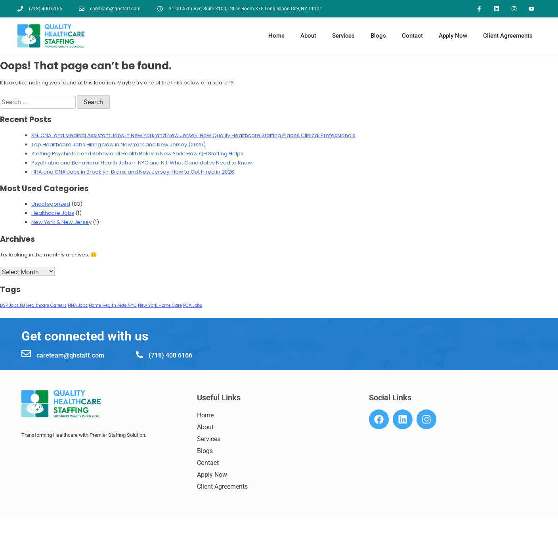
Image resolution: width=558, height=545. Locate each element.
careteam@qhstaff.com (70, 355)
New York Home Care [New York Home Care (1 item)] (160, 306)
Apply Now (453, 36)
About (308, 36)
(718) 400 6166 (170, 355)
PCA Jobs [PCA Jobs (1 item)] (192, 306)
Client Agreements (508, 36)
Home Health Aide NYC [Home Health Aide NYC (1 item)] (113, 306)
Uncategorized (50, 204)
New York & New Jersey (61, 222)
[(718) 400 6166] (139, 354)
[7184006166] (25, 537)
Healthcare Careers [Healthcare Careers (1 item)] (46, 306)
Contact (412, 36)
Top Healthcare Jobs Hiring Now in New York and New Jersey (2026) (118, 144)
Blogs (378, 36)
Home (276, 36)
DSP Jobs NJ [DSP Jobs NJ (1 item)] (12, 306)
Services (343, 36)
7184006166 (52, 538)
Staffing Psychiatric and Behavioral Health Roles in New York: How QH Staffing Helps (137, 153)
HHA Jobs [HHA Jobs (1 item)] (78, 306)
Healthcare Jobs (52, 213)
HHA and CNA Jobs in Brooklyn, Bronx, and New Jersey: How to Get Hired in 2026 (132, 172)
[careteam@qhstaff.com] (26, 353)
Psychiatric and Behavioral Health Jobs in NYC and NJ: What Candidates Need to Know (141, 162)
